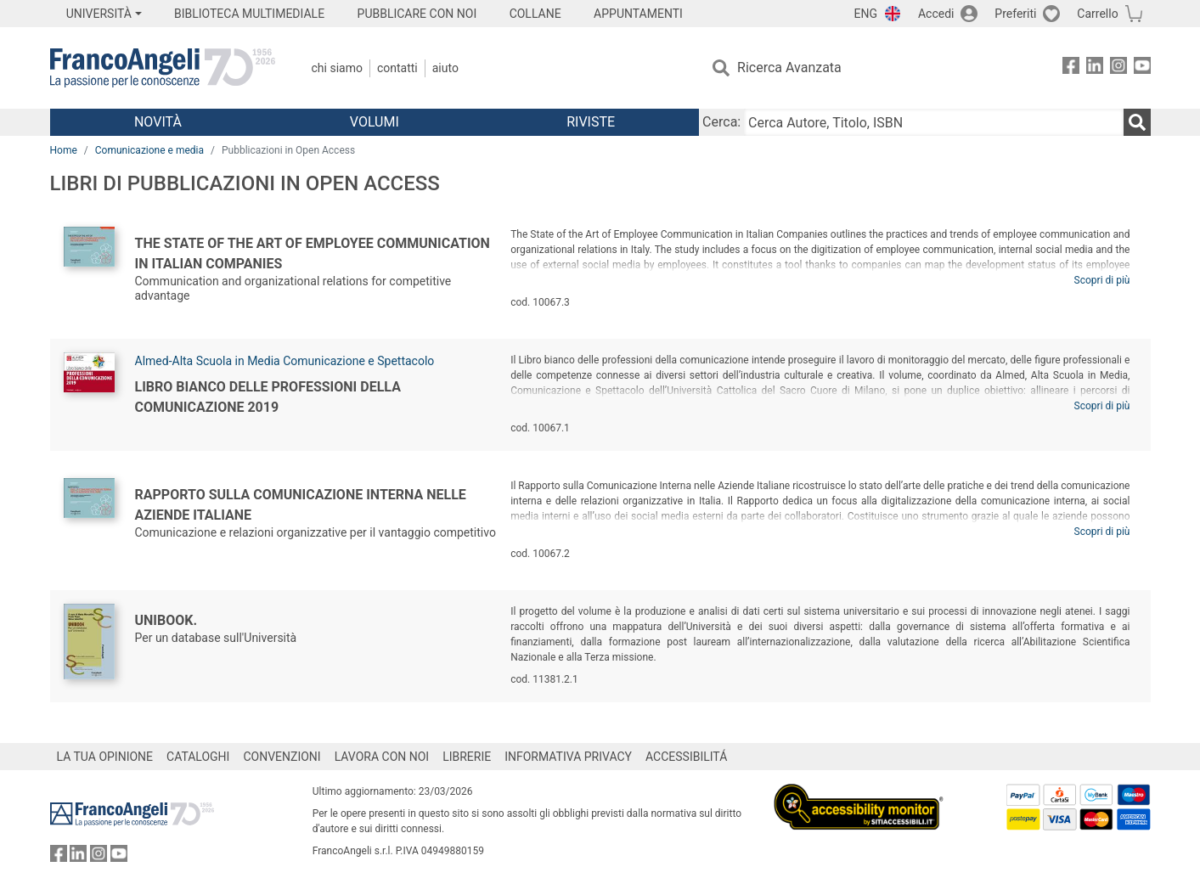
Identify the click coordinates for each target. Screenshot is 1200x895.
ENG (865, 13)
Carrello (1097, 13)
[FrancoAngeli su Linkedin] (1094, 68)
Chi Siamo (337, 68)
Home (63, 150)
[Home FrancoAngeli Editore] (162, 67)
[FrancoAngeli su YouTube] (1142, 68)
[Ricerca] (1137, 122)
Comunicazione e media (149, 150)
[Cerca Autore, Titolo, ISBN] (933, 122)
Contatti (397, 68)
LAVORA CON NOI (382, 756)
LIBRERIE (466, 756)
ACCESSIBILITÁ (686, 756)
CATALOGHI (197, 756)
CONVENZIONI (281, 756)
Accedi (936, 13)
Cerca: (721, 122)
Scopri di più (1102, 280)
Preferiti (1015, 13)
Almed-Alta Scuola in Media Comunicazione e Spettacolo (285, 361)
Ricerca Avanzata (789, 67)
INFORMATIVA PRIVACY (568, 756)
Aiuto (445, 68)
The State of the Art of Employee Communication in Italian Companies (312, 253)
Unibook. (166, 620)
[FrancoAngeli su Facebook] (1070, 68)
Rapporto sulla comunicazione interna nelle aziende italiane (300, 505)
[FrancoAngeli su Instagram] (1118, 68)
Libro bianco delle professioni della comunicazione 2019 (268, 397)
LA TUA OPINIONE (105, 756)
